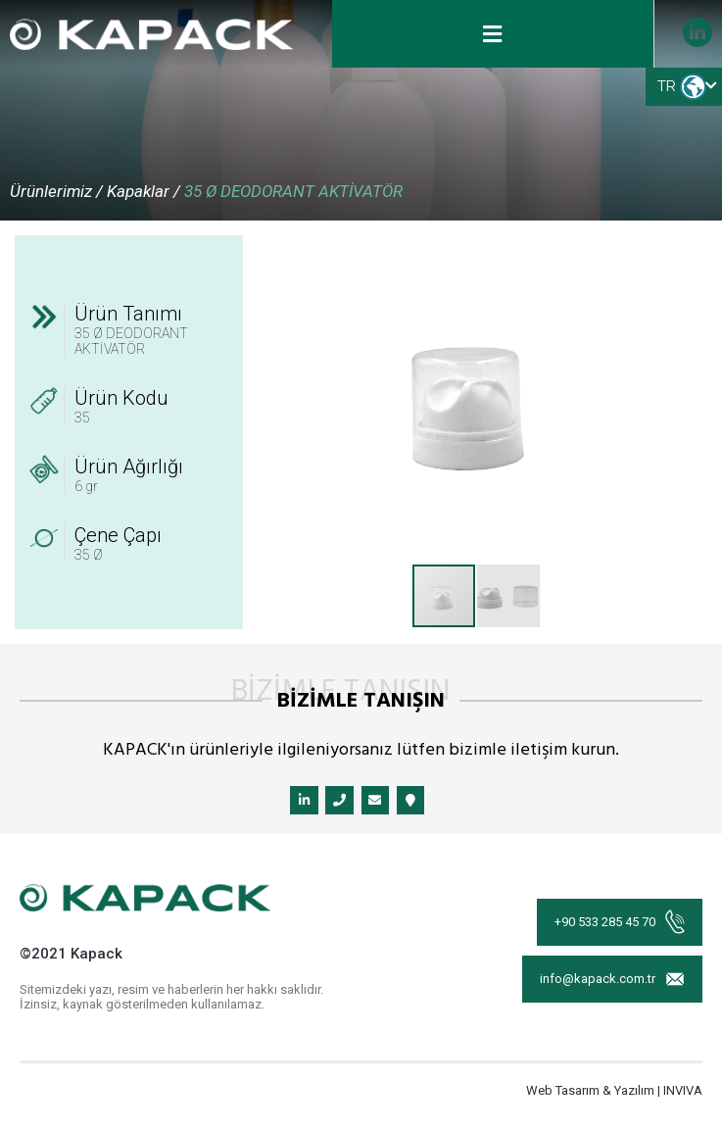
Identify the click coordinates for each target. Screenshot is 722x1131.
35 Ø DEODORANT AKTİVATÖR (293, 191)
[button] (676, 253)
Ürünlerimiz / (56, 191)
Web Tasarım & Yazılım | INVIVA (614, 1094)
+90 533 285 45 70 (618, 922)
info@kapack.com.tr (610, 988)
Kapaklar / (143, 191)
